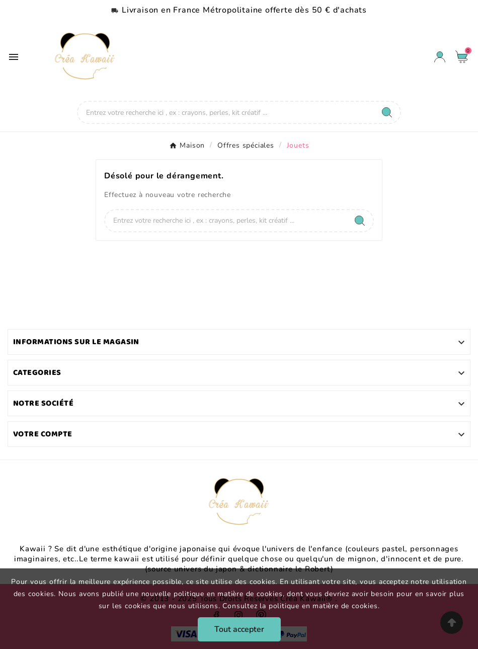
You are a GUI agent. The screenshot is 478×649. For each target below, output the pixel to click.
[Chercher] (226, 112)
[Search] (387, 112)
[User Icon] (439, 56)
